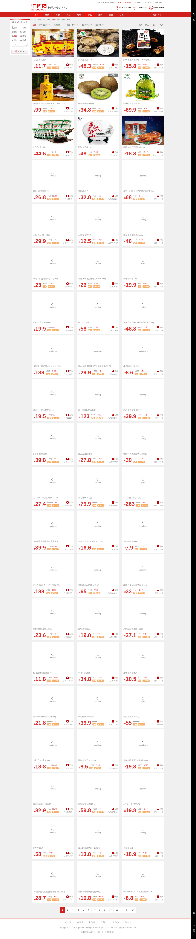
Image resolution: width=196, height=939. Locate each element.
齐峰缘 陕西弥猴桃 (86, 104)
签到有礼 (157, 15)
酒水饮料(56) (100, 25)
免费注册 (128, 2)
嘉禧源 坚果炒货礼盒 (87, 804)
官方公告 (148, 2)
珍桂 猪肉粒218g (130, 279)
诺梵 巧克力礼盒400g (42, 760)
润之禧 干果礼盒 (85, 498)
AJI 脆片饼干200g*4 (131, 804)
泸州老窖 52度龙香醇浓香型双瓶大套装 (49, 104)
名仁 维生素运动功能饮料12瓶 (45, 498)
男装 (68, 15)
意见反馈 (116, 922)
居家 (122, 15)
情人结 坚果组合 (85, 322)
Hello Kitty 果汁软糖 (41, 235)
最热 (161, 25)
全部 (34, 25)
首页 (37, 15)
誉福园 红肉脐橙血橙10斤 (89, 585)
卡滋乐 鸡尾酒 (84, 673)
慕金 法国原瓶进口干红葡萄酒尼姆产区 (94, 366)
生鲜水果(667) (87, 25)
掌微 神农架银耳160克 (42, 629)
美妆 (111, 15)
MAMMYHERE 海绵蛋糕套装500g (137, 892)
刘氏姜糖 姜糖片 (40, 60)
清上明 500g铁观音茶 (87, 410)
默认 (147, 25)
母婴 (79, 15)
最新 (154, 25)
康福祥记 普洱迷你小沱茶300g (45, 279)
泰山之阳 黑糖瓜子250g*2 (89, 848)
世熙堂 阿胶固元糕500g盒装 (135, 454)
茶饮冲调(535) (59, 25)
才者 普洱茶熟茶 (130, 673)
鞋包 (58, 15)
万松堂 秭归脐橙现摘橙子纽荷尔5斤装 (49, 892)
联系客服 (158, 2)
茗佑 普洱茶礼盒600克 (132, 410)
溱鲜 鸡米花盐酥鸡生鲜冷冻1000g (92, 279)
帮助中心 (138, 2)
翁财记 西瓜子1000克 (42, 804)
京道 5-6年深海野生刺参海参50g (46, 585)
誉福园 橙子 (83, 191)
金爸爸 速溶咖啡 (85, 454)
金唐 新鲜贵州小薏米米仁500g (90, 541)
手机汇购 (128, 922)
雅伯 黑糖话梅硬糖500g (43, 673)
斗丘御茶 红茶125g (131, 366)
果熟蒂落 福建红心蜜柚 (133, 629)
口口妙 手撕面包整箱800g (43, 410)
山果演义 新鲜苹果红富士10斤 (45, 541)
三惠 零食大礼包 (85, 235)
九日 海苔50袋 (39, 147)
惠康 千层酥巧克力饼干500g (44, 717)
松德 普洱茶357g (85, 147)
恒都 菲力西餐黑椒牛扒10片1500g (47, 366)
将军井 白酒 (38, 848)
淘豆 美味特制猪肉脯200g (89, 892)
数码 (100, 15)
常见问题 (92, 922)
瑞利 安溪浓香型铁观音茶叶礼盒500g (138, 322)
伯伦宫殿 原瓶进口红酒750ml (135, 760)
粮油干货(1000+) (73, 25)
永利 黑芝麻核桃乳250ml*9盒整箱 (137, 60)
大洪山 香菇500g (85, 60)
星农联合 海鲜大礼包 (132, 498)
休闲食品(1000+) (45, 25)
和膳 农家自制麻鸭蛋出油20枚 (136, 585)
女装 (47, 15)
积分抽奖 (24, 22)
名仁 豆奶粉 (128, 848)
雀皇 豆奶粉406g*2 (41, 191)
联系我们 (104, 922)
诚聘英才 (80, 922)
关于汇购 (68, 922)
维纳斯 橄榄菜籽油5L (132, 104)
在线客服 (19, 51)
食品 (90, 15)
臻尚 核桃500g (84, 629)
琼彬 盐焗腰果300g (131, 717)
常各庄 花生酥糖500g (42, 322)
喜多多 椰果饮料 (40, 454)
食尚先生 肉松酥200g (132, 541)
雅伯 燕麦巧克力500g (87, 760)
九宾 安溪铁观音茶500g (133, 235)
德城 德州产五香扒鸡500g (134, 147)
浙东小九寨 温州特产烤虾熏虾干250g (138, 191)
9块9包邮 (15, 22)
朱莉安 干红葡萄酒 (86, 717)
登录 (119, 2)
